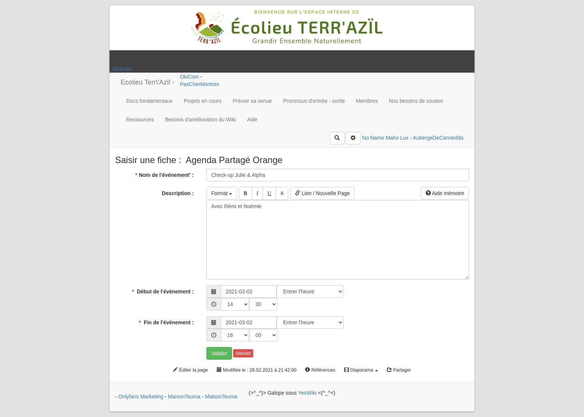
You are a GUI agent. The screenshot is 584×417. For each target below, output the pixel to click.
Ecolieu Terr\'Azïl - (147, 82)
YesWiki (307, 393)
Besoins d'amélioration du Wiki (200, 119)
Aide (252, 119)
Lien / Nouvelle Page (322, 193)
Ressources (140, 119)
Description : (178, 193)
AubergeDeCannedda (438, 138)
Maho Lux (396, 138)
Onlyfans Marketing (141, 397)
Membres (367, 101)
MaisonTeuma (185, 397)
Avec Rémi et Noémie (337, 240)
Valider (219, 353)
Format (221, 193)
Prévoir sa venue (252, 101)
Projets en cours (203, 101)
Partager (399, 370)
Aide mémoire (445, 193)
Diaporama (361, 370)
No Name (373, 138)
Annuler (243, 353)
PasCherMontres (199, 84)
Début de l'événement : (163, 292)
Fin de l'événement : (167, 322)
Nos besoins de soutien (416, 101)
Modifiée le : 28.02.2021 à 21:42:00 (256, 370)
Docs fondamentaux (149, 101)
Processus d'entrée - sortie (314, 101)
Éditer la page (190, 370)
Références (320, 370)
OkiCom (122, 69)
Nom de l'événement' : (165, 175)
